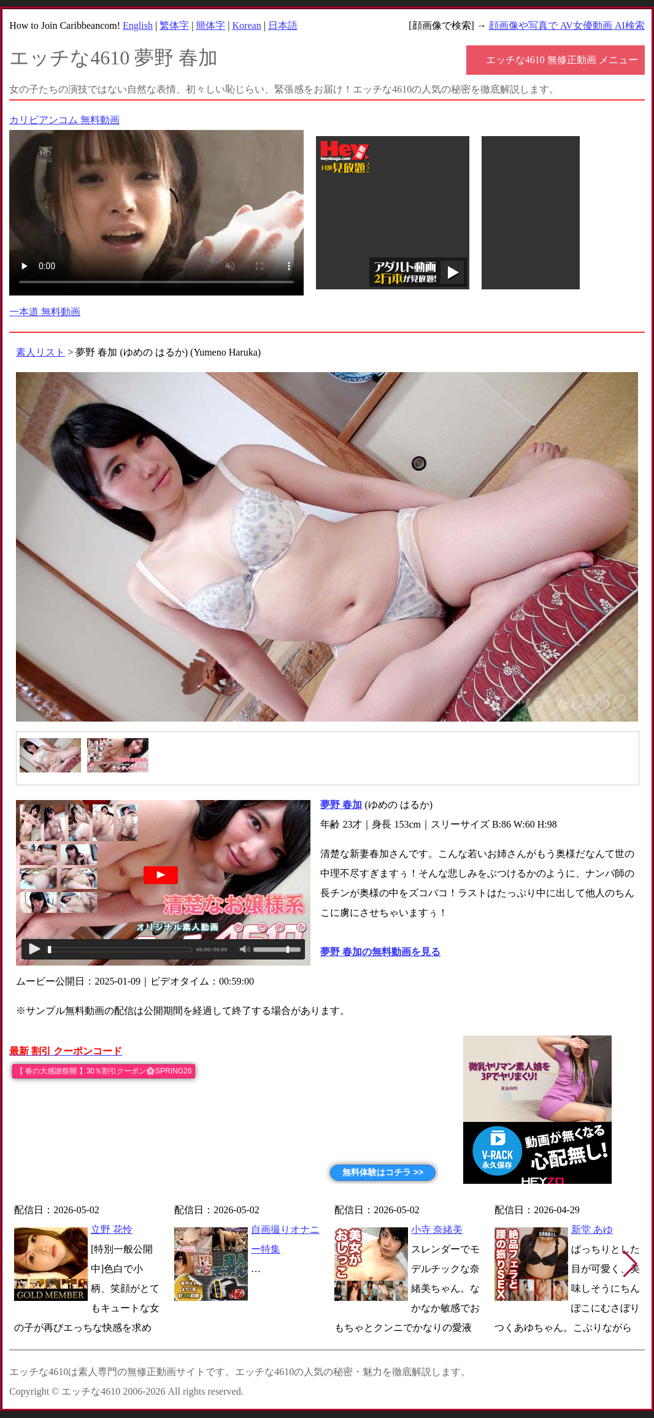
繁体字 (174, 25)
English (138, 25)
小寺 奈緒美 (437, 1229)
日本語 (283, 25)
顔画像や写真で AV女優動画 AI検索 (567, 25)
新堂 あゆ (592, 1229)
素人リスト (40, 352)
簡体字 (210, 25)
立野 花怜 (112, 1229)
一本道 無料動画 (44, 312)
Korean (247, 25)
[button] (630, 1264)
